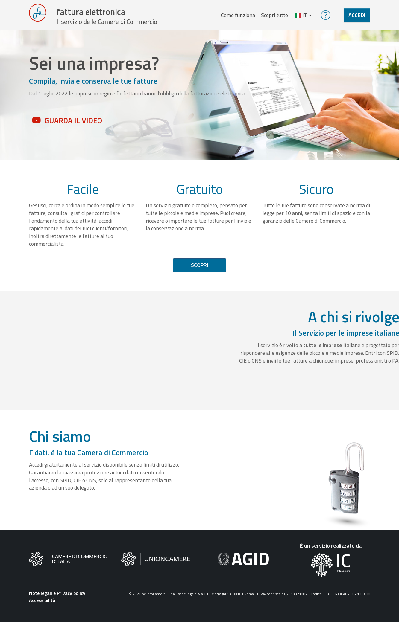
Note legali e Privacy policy (57, 601)
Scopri (199, 273)
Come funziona (236, 19)
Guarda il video (73, 128)
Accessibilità (42, 608)
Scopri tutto (272, 19)
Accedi (356, 19)
